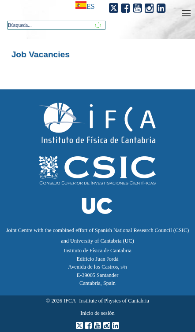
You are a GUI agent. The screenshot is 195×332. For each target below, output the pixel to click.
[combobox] (56, 25)
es (90, 6)
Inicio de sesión (97, 313)
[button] (96, 25)
